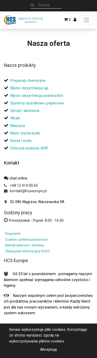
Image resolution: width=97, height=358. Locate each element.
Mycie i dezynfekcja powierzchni (36, 96)
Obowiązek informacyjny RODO (27, 251)
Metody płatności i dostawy (24, 245)
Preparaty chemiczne (28, 80)
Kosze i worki (21, 141)
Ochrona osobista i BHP (29, 148)
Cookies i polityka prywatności (26, 239)
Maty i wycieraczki (25, 133)
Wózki (15, 118)
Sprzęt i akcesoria (24, 111)
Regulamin (13, 233)
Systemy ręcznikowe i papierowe (37, 103)
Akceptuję (48, 349)
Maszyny (17, 126)
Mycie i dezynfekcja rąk (29, 88)
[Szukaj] (32, 5)
